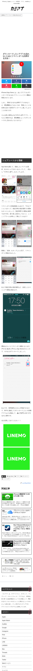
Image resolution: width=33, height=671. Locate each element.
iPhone (4, 638)
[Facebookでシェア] (16, 81)
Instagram (5, 631)
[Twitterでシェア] (6, 81)
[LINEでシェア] (16, 86)
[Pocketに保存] (6, 86)
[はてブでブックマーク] (26, 81)
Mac (3, 649)
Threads (4, 652)
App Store (10, 476)
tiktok (3, 656)
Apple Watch (6, 620)
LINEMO (4, 645)
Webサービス (6, 663)
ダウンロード (24, 476)
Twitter (4, 659)
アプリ (17, 476)
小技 (3, 476)
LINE (3, 642)
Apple (4, 617)
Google (4, 627)
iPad (3, 634)
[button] (26, 86)
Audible (4, 624)
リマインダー (6, 479)
